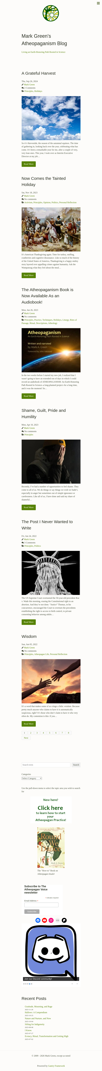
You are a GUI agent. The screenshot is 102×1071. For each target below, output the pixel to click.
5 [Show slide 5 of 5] (31, 984)
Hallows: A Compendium (36, 1012)
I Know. (28, 1030)
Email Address (31, 901)
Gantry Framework (56, 1066)
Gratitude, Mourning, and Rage (38, 1006)
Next (26, 738)
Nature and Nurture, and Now (38, 1018)
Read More (29, 164)
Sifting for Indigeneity (34, 1024)
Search (76, 765)
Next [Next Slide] (77, 984)
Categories (26, 774)
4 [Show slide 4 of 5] (29, 984)
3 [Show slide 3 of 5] (27, 984)
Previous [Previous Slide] (72, 984)
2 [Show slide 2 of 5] (26, 984)
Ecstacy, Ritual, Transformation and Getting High (46, 1036)
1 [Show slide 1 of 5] (24, 984)
